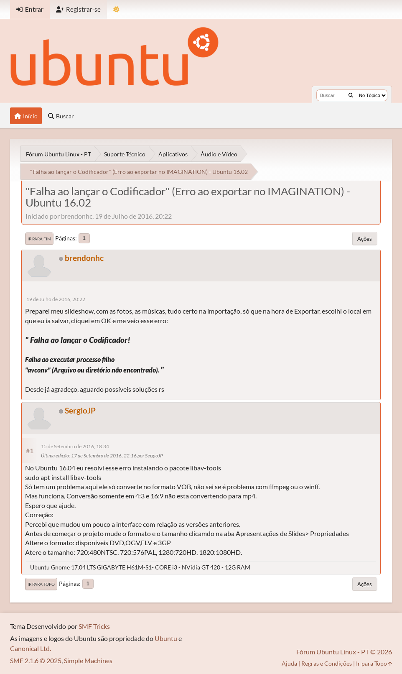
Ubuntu (166, 638)
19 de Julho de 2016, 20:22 (55, 299)
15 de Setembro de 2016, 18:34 (75, 446)
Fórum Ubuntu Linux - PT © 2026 (344, 652)
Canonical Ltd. (30, 648)
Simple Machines (88, 660)
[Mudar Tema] (116, 9)
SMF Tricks (94, 626)
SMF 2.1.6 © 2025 (35, 660)
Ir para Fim (39, 238)
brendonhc (84, 258)
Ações (364, 238)
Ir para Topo (41, 584)
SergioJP (80, 410)
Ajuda (289, 663)
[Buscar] (350, 95)
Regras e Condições (326, 663)
